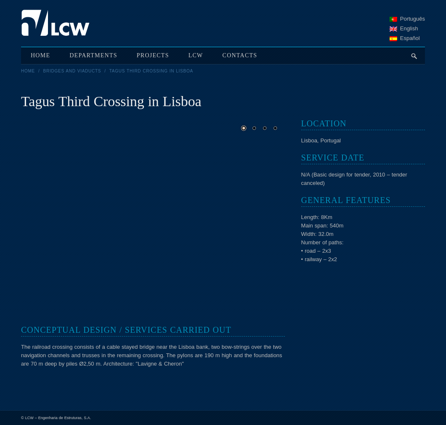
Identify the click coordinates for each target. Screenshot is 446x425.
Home (28, 71)
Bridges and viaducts (72, 71)
